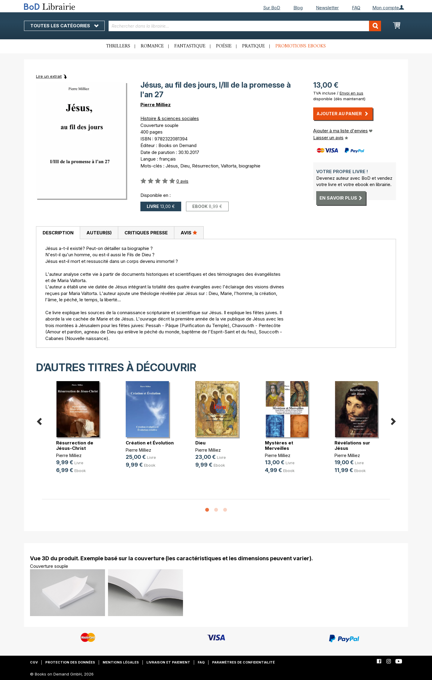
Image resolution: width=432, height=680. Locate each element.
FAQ (356, 8)
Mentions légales (121, 662)
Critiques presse (146, 233)
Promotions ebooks (300, 46)
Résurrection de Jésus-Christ (74, 445)
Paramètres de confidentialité (243, 662)
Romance (152, 46)
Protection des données (70, 662)
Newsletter (327, 8)
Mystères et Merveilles (279, 445)
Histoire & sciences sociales (169, 118)
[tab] (58, 232)
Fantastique (190, 46)
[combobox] (245, 26)
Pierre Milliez (155, 104)
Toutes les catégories (64, 26)
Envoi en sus (351, 93)
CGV (34, 662)
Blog (298, 8)
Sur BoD (271, 8)
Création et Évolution (150, 443)
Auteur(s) (99, 233)
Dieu (200, 443)
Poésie (224, 46)
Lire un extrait (49, 76)
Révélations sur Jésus (352, 445)
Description (58, 233)
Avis (189, 232)
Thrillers (118, 46)
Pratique (253, 46)
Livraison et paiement (168, 662)
